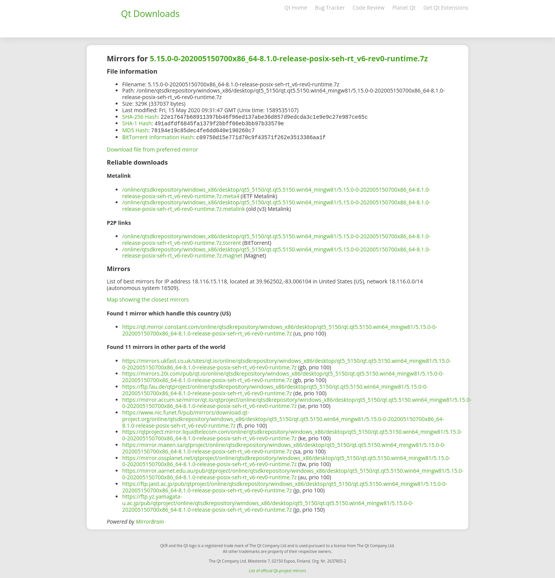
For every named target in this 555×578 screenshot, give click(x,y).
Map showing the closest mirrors (148, 298)
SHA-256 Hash (140, 116)
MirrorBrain (150, 520)
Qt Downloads (150, 13)
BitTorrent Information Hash (157, 136)
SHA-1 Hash (136, 122)
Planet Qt (404, 7)
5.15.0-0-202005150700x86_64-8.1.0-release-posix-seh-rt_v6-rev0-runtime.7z (289, 58)
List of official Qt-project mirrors (277, 569)
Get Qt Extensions (445, 7)
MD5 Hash (135, 129)
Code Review (369, 7)
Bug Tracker (330, 7)
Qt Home (295, 7)
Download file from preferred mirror (152, 148)
